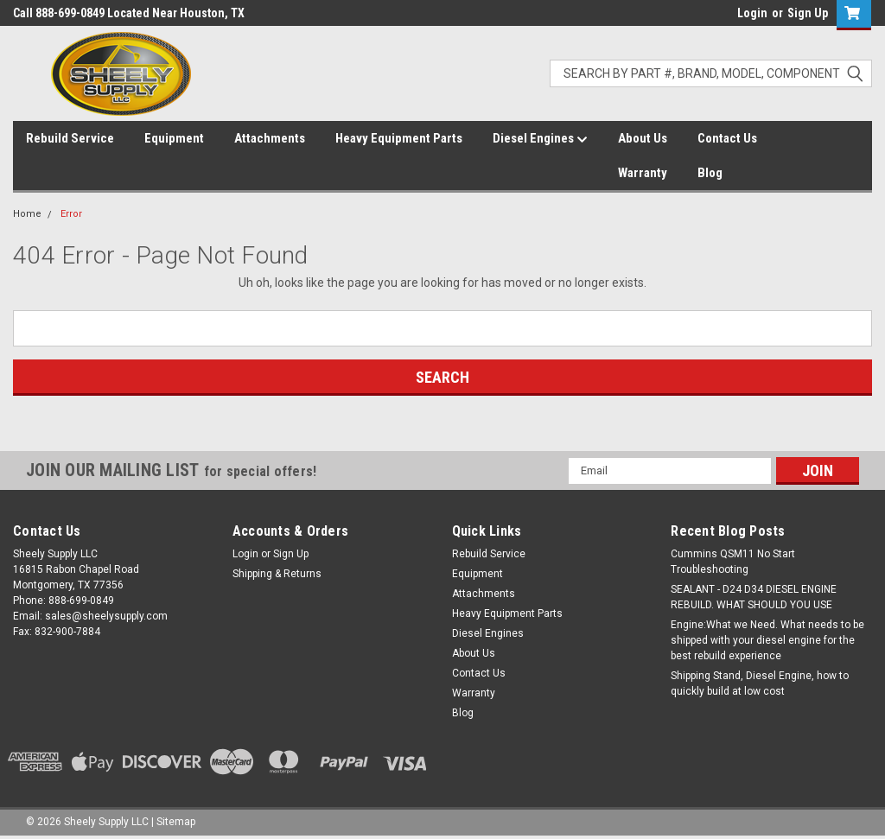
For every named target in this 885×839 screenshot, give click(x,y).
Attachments (269, 138)
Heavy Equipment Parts (398, 138)
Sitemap (175, 822)
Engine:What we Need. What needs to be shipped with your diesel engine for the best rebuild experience (767, 640)
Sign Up (807, 13)
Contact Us (727, 138)
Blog (710, 173)
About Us (642, 138)
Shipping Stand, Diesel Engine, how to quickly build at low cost (760, 683)
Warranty (642, 173)
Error (71, 213)
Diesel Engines (540, 139)
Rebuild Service (70, 138)
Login (752, 13)
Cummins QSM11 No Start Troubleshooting (733, 561)
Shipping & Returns (277, 574)
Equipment (174, 138)
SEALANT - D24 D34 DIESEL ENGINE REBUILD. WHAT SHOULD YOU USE (754, 597)
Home (27, 213)
